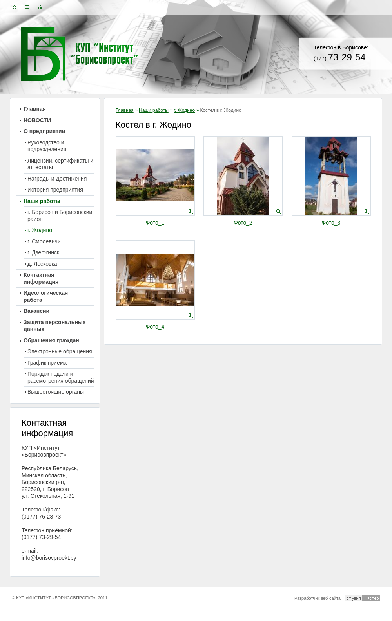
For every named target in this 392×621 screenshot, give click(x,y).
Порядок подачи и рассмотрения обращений (60, 377)
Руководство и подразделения (46, 146)
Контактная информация (41, 278)
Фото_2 (243, 222)
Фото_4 (155, 326)
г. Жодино (184, 110)
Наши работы (154, 110)
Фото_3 (331, 222)
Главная (125, 110)
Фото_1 (155, 222)
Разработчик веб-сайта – (319, 598)
